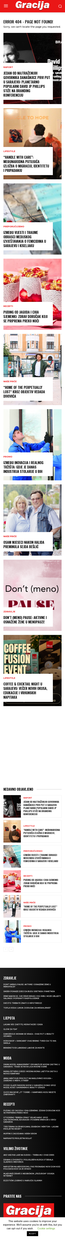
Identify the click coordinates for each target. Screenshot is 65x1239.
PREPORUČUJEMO (13, 227)
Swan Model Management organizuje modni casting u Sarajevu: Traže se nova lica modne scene (31, 1065)
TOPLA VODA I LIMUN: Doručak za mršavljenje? (27, 1008)
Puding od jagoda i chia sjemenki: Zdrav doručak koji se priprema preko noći (25, 316)
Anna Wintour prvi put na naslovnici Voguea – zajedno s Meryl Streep (27, 1079)
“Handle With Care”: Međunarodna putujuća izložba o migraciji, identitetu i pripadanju (26, 164)
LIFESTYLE (9, 151)
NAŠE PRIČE (10, 382)
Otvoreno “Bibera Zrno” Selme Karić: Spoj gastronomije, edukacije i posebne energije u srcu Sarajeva (29, 1119)
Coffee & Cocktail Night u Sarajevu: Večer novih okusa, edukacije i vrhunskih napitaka (25, 690)
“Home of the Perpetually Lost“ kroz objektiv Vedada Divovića (24, 392)
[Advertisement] (32, 746)
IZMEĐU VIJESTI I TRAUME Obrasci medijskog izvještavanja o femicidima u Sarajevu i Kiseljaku (24, 239)
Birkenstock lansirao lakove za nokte (23, 1048)
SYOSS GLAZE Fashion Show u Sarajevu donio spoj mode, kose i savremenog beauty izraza (29, 1086)
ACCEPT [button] (32, 1234)
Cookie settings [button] (46, 1228)
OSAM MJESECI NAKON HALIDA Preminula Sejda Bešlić (23, 544)
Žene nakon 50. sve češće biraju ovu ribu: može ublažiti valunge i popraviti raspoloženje (32, 997)
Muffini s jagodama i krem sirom (20, 1134)
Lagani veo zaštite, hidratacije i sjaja (23, 1024)
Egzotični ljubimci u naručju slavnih (22, 1181)
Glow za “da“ (10, 1029)
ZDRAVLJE (9, 612)
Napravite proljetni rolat (17, 1138)
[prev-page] (5, 949)
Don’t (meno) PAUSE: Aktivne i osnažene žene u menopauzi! (25, 619)
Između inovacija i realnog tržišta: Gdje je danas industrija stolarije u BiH (23, 467)
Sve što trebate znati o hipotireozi (22, 1003)
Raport (8, 67)
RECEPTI (8, 306)
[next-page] (11, 949)
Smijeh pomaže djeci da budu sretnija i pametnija (29, 991)
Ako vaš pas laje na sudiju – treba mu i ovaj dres (28, 1155)
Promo (7, 457)
